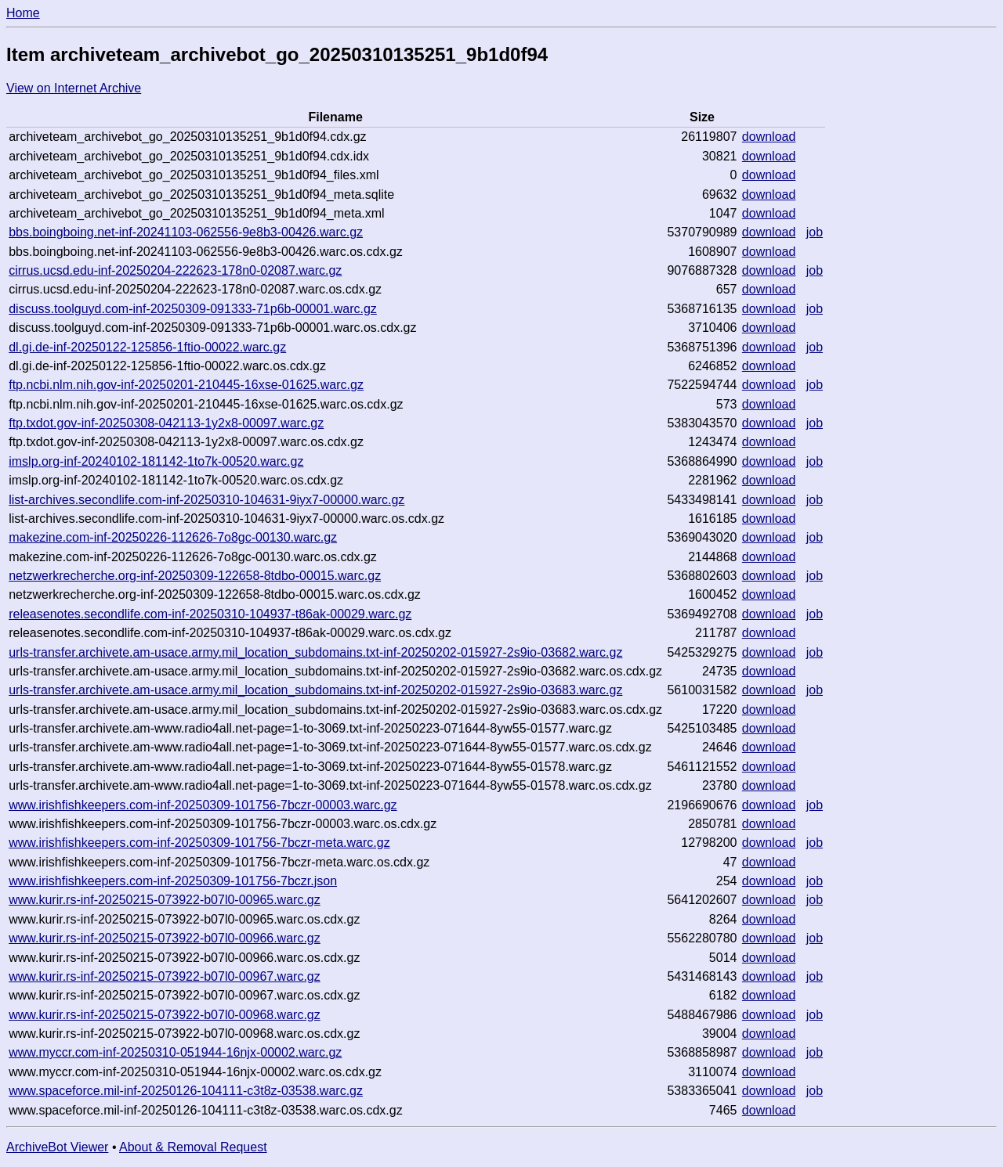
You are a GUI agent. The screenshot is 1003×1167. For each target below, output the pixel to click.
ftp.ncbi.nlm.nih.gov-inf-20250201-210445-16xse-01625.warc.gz (186, 384)
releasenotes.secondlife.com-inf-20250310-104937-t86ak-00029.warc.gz (210, 614)
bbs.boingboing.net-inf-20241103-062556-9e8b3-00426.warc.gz (186, 232)
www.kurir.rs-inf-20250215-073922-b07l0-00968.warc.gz (164, 1014)
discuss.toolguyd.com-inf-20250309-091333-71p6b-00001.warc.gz (193, 308)
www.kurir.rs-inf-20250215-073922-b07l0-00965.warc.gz (164, 899)
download (769, 136)
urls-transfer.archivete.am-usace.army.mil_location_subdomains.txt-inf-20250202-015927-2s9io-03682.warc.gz (315, 652)
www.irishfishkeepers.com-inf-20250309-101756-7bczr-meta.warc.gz (199, 842)
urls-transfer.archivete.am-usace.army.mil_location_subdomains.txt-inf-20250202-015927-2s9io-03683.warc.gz (315, 690)
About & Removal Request (193, 1147)
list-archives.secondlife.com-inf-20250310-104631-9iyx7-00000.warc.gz (206, 499)
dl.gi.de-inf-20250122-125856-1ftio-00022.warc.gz (147, 347)
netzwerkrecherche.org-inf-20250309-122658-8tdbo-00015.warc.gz (195, 575)
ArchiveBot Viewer (57, 1147)
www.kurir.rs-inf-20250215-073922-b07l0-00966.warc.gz (164, 938)
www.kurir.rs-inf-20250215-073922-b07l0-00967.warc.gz (164, 976)
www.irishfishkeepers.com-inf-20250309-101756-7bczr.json (173, 881)
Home (23, 13)
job (814, 232)
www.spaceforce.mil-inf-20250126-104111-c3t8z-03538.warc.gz (186, 1090)
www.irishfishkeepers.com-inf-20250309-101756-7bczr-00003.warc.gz (202, 805)
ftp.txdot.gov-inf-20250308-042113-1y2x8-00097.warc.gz (166, 423)
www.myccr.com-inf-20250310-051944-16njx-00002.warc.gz (175, 1052)
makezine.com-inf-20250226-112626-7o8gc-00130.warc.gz (173, 537)
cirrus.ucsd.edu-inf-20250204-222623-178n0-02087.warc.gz (175, 270)
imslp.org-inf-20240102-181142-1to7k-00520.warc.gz (156, 461)
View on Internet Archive (73, 88)
